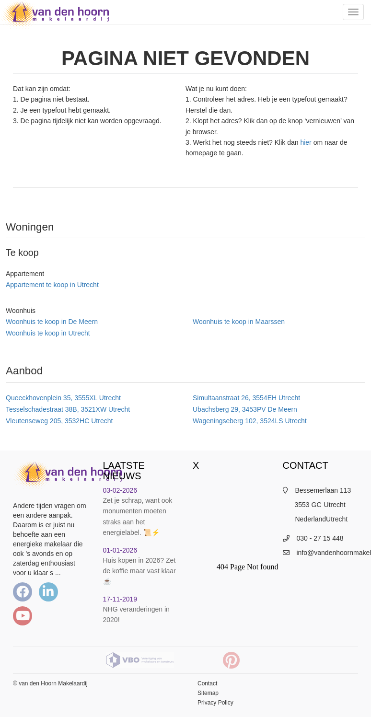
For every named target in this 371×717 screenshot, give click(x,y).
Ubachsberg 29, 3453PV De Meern (245, 409)
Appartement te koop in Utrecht (52, 285)
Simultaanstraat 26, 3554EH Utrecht (246, 398)
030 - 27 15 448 (320, 538)
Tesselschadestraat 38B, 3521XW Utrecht (68, 409)
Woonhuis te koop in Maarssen (239, 321)
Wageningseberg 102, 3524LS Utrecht (250, 421)
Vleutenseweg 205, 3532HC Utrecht (59, 421)
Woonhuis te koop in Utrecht (48, 333)
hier (305, 142)
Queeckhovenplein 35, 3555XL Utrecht (63, 398)
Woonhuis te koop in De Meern (52, 321)
